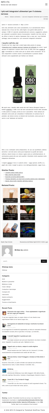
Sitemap (4, 270)
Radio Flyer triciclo (6, 242)
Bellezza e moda (7, 284)
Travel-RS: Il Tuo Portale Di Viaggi (18, 379)
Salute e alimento (13, 24)
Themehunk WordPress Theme (35, 410)
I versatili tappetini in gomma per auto (19, 336)
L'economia (5, 294)
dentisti (10, 163)
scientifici (9, 109)
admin (4, 24)
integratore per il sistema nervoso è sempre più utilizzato (19, 47)
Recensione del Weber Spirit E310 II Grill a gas (34, 242)
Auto (3, 279)
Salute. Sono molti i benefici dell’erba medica (19, 181)
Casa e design (6, 287)
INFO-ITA (5, 2)
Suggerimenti (6, 299)
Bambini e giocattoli (8, 281)
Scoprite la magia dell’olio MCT (15, 177)
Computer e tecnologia (9, 289)
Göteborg (10, 369)
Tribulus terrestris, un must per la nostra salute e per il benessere (25, 179)
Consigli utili (6, 292)
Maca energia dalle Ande (12, 174)
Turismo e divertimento (9, 302)
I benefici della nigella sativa (14, 172)
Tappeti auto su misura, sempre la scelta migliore (23, 346)
